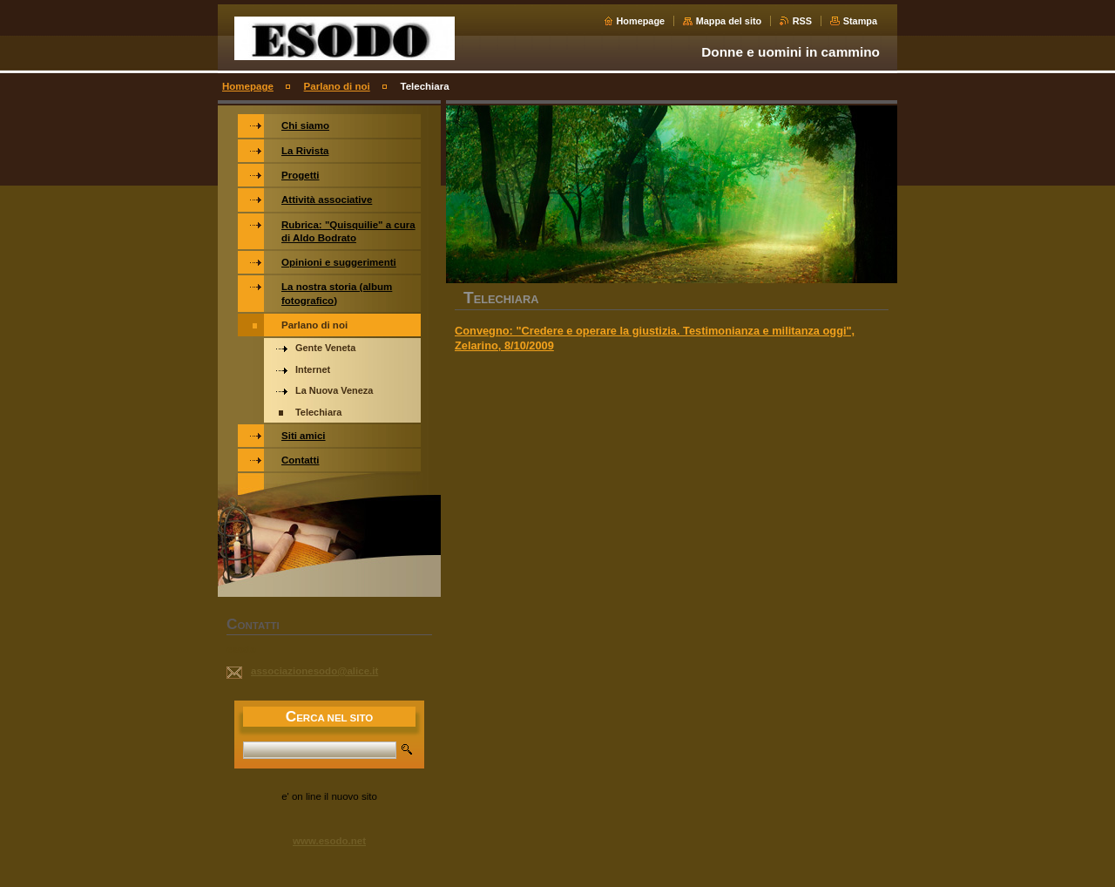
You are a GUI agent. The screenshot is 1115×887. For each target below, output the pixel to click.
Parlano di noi (337, 86)
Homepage (641, 21)
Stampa (860, 21)
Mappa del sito (729, 21)
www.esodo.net (329, 841)
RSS (802, 21)
